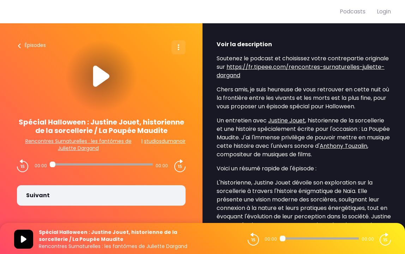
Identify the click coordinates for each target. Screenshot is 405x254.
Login (384, 11)
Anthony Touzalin (343, 146)
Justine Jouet (286, 120)
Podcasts (352, 11)
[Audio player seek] (101, 164)
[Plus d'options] (178, 47)
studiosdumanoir (165, 141)
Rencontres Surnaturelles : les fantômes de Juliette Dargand (78, 145)
